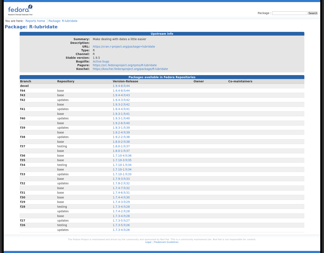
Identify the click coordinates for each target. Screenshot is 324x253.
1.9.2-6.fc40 (121, 123)
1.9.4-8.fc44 (121, 86)
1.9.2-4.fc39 (121, 132)
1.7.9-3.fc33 (121, 178)
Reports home (35, 21)
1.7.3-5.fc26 (121, 225)
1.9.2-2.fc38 (121, 137)
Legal (148, 242)
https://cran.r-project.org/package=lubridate (124, 46)
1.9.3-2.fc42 (121, 104)
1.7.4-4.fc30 (121, 197)
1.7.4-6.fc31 (121, 192)
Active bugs (101, 61)
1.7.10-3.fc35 (122, 160)
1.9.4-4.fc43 (121, 95)
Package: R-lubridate (63, 21)
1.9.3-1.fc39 (121, 127)
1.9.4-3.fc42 (121, 100)
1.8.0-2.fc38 (121, 141)
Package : (265, 13)
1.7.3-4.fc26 (121, 229)
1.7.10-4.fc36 (122, 155)
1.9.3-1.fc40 (121, 118)
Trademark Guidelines (166, 242)
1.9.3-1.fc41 (121, 113)
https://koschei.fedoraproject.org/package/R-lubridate (130, 69)
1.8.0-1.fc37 (121, 146)
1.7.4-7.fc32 (121, 188)
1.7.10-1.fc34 (122, 165)
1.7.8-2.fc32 (121, 183)
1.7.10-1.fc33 (122, 174)
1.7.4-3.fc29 (121, 202)
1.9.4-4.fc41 (121, 109)
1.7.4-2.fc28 (121, 211)
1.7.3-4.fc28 (121, 206)
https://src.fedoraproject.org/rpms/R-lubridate (125, 65)
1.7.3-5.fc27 (121, 220)
